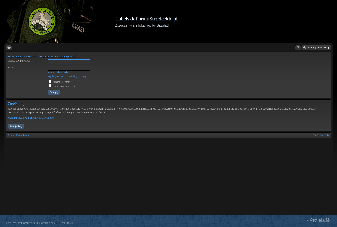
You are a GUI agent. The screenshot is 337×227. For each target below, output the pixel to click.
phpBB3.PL (68, 222)
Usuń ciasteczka (321, 135)
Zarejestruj (16, 126)
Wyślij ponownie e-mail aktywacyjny (67, 76)
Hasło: (11, 67)
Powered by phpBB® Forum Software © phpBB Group (324, 220)
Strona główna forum (18, 135)
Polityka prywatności (43, 117)
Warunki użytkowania (19, 117)
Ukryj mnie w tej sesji (62, 85)
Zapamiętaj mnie (59, 81)
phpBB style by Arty (311, 220)
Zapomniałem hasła (58, 72)
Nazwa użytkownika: (19, 60)
